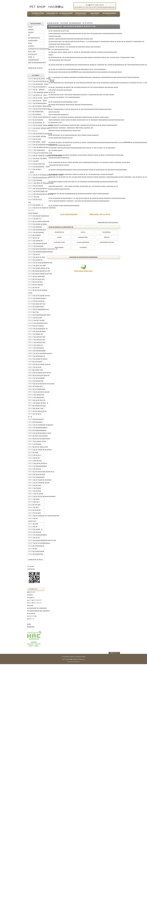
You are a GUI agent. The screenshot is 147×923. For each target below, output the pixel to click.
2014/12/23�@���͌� (35, 180)
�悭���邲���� (109, 15)
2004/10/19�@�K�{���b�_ (36, 463)
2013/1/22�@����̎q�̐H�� (36, 243)
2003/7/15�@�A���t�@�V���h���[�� (36, 515)
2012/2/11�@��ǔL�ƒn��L (36, 265)
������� (32, 40)
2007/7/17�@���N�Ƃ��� (36, 403)
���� (31, 29)
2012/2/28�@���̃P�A (35, 260)
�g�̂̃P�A (31, 46)
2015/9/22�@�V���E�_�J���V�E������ (36, 155)
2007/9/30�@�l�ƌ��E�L (36, 400)
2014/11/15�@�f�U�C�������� (36, 183)
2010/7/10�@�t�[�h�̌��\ (36, 331)
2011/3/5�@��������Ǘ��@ (36, 315)
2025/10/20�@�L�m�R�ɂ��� (36, 78)
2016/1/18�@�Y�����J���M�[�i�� (36, 144)
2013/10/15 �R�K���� (33, 212)
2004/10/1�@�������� (36, 466)
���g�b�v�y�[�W (36, 66)
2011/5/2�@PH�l (33, 312)
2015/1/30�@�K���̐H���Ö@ (36, 177)
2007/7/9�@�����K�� (36, 405)
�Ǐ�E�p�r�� (81, 15)
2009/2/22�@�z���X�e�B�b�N (36, 372)
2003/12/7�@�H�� (34, 491)
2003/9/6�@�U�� (34, 504)
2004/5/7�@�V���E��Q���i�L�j (36, 471)
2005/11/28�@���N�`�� (36, 441)
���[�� (30, 626)
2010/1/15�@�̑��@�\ (35, 334)
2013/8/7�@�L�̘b (34, 238)
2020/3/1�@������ (36, 122)
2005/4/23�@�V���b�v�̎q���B (36, 449)
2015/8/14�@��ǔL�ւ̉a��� (36, 158)
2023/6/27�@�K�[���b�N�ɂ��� (36, 81)
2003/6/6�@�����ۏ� (36, 546)
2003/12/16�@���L (35, 488)
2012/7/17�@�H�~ (34, 254)
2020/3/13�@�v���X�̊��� (36, 117)
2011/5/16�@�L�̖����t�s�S (36, 309)
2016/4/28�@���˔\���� (36, 136)
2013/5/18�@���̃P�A (35, 240)
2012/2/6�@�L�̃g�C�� (36, 279)
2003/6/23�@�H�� (34, 532)
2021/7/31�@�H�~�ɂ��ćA (36, 95)
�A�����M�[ (75, 23)
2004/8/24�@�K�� (34, 469)
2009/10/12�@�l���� (36, 348)
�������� (33, 60)
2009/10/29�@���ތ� (35, 345)
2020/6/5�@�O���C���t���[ (36, 106)
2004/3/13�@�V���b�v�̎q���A (36, 480)
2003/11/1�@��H (34, 499)
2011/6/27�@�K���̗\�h (36, 301)
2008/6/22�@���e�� (35, 381)
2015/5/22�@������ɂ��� (36, 166)
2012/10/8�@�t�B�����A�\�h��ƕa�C (36, 249)
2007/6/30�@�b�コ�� (35, 408)
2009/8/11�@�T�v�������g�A (36, 353)
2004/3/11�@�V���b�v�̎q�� (36, 482)
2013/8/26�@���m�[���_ (36, 224)
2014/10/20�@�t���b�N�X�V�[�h (36, 194)
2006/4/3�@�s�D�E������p (36, 438)
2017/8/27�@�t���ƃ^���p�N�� (36, 125)
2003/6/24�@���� (35, 529)
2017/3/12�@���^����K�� (36, 128)
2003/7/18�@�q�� (34, 513)
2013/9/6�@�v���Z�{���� (36, 221)
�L (29, 35)
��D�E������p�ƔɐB (36, 62)
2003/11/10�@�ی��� (35, 493)
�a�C (30, 43)
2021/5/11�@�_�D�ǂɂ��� (36, 98)
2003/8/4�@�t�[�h (34, 510)
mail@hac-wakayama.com (79, 659)
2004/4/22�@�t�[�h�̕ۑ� (36, 474)
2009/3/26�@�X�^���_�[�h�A (36, 364)
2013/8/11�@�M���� (36, 232)
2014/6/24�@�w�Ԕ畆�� (35, 201)
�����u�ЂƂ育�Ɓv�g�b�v (108, 222)
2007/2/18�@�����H (36, 419)
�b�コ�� (31, 51)
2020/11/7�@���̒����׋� (36, 103)
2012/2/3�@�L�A (34, 287)
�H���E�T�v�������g (36, 49)
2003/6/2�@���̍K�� (35, 554)
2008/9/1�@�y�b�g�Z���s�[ (36, 375)
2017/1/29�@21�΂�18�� (32, 131)
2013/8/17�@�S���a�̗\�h (36, 229)
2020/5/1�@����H (35, 114)
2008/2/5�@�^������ (36, 389)
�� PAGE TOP (114, 652)
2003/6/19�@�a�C (34, 537)
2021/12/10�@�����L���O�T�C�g (36, 92)
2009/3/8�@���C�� (35, 370)
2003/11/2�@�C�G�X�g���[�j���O (36, 496)
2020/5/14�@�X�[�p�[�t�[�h (36, 109)
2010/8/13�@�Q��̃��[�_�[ (36, 328)
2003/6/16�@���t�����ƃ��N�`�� (36, 540)
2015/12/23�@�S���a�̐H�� (36, 147)
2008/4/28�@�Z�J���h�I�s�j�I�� (36, 383)
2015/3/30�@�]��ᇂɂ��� (35, 171)
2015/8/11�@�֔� (33, 161)
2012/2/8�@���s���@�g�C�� (36, 273)
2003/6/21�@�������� (36, 535)
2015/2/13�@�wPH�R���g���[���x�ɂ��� (36, 175)
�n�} (29, 624)
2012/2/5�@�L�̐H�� (35, 282)
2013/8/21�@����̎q (35, 227)
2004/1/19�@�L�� (34, 485)
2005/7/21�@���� (34, 444)
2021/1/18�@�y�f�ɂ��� (36, 100)
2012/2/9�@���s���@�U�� (36, 271)
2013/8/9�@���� (34, 235)
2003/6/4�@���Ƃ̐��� (36, 551)
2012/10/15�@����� (35, 246)
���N (30, 27)
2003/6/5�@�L (33, 548)
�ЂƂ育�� (64, 23)
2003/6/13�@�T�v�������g (36, 543)
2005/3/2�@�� (33, 452)
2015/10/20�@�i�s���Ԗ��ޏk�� (36, 153)
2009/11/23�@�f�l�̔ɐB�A (36, 339)
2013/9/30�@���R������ (36, 216)
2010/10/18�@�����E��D (36, 323)
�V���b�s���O (66, 15)
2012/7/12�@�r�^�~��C (36, 257)
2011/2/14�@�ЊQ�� (35, 317)
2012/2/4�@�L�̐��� (35, 284)
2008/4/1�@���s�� (35, 386)
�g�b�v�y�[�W (53, 23)
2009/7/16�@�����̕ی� (36, 356)
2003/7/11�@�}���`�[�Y (33, 520)
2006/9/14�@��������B (36, 427)
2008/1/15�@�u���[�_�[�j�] (36, 392)
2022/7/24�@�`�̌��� (36, 89)
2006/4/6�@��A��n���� (36, 436)
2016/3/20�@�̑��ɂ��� (36, 142)
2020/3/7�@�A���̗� (35, 120)
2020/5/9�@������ (35, 111)
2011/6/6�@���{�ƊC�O (36, 304)
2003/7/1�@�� (33, 524)
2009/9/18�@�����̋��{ (36, 350)
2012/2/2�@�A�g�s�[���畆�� (36, 292)
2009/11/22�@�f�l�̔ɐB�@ (36, 342)
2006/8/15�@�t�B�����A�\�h (36, 433)
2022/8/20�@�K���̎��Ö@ (36, 87)
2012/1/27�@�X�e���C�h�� (36, 295)
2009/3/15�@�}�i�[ (35, 367)
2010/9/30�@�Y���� (36, 326)
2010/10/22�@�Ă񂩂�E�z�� (36, 320)
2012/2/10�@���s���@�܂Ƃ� (36, 268)
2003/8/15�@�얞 (33, 507)
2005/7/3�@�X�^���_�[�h (36, 447)
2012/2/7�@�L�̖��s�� (36, 276)
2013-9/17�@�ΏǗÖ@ (35, 218)
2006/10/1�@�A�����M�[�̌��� (36, 425)
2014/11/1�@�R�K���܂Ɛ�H (36, 191)
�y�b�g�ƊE (32, 54)
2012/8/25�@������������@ (36, 251)
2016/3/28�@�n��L (35, 139)
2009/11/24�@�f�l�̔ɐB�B (36, 337)
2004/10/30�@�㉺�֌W (35, 460)
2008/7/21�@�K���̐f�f (36, 378)
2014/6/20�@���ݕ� (35, 205)
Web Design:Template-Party (73, 661)
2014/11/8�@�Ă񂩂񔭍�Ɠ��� (35, 186)
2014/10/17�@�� (33, 197)
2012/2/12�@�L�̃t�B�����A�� (36, 262)
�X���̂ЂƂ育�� (38, 15)
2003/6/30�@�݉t (33, 526)
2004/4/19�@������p (36, 477)
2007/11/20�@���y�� (36, 394)
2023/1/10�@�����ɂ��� (36, 84)
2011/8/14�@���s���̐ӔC (36, 298)
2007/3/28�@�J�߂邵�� (34, 415)
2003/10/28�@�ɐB (34, 502)
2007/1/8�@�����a (35, 422)
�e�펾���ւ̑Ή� (52, 15)
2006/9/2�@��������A (36, 430)
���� (31, 57)
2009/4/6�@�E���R (35, 361)
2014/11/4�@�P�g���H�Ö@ (36, 188)
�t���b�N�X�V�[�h (73, 193)
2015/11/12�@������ (36, 150)
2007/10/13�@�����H (36, 397)
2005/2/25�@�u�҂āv (35, 455)
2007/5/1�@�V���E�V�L (36, 411)
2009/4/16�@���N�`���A (36, 359)
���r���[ (95, 15)
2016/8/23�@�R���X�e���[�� (36, 133)
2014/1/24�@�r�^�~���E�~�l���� (36, 207)
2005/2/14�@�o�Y (34, 458)
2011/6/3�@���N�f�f (36, 306)
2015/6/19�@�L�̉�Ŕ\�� (36, 164)
